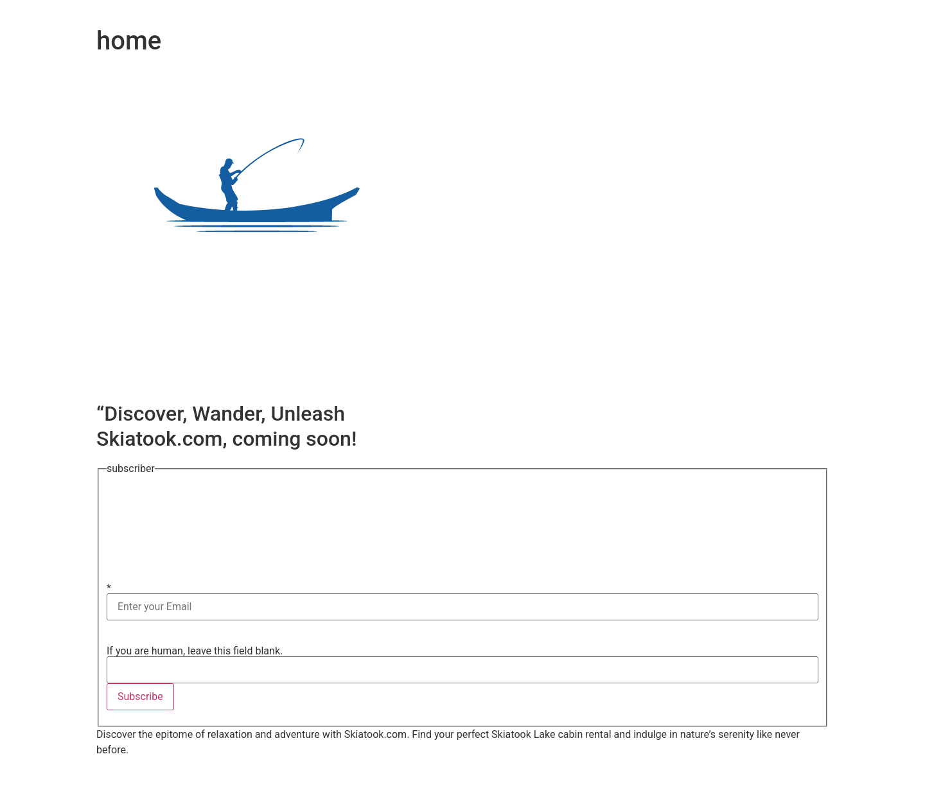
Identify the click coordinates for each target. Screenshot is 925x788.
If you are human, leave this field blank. (195, 650)
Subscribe (140, 696)
